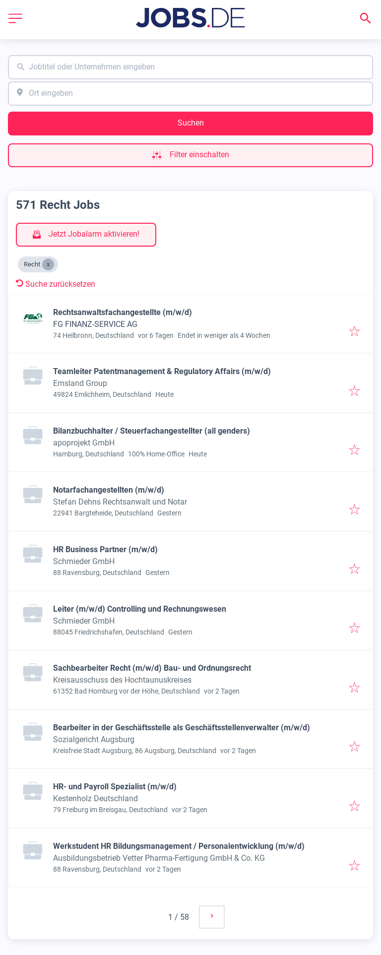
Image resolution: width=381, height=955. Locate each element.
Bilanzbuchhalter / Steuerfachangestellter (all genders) (151, 431)
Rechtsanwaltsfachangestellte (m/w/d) (122, 312)
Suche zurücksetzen (55, 284)
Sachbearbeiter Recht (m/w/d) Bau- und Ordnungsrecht (152, 668)
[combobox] (190, 67)
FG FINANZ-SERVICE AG (95, 324)
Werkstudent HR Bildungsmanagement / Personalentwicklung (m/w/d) (179, 846)
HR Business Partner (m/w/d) (105, 549)
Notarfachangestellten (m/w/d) (108, 490)
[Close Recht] (48, 264)
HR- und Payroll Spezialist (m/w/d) (115, 786)
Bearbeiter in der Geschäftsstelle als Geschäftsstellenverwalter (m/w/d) (181, 727)
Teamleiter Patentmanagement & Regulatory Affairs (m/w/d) (162, 371)
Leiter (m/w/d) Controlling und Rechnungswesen (139, 609)
